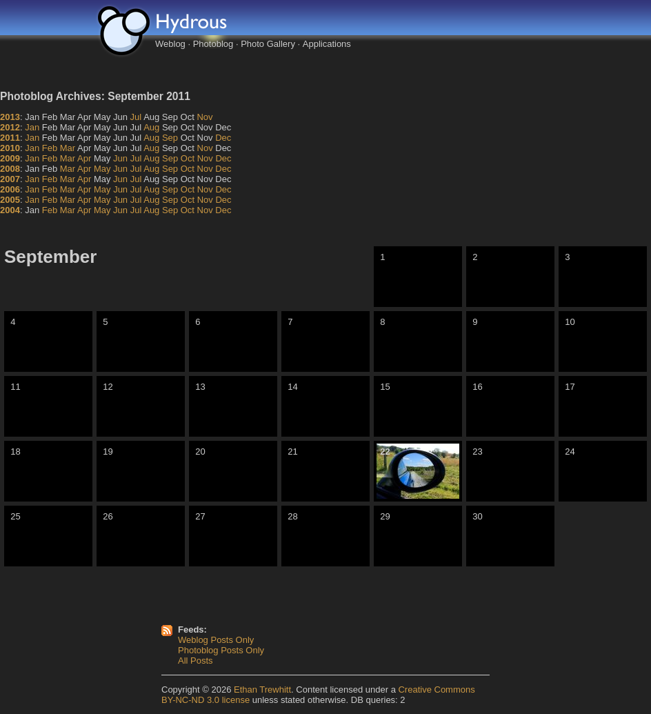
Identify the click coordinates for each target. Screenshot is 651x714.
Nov (204, 117)
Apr (84, 158)
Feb (49, 148)
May (102, 168)
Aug (151, 127)
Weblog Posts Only (216, 640)
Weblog (170, 44)
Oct (187, 158)
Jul (136, 117)
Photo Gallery (268, 44)
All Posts (195, 660)
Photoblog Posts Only (221, 650)
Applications (327, 44)
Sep (170, 137)
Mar (67, 148)
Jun (120, 158)
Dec (223, 137)
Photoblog (213, 44)
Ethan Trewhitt (262, 689)
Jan (32, 127)
